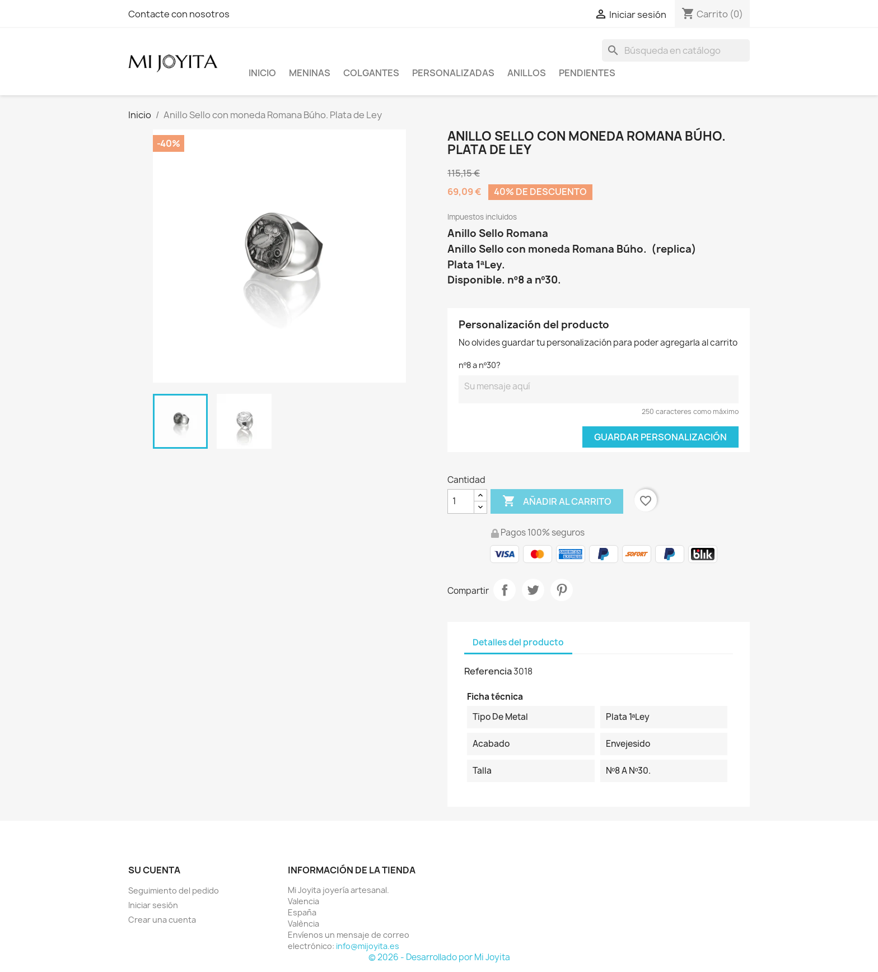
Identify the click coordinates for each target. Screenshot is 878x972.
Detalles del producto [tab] (518, 642)
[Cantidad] (460, 501)
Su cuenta (154, 870)
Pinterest (561, 590)
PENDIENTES (587, 73)
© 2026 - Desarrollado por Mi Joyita (439, 957)
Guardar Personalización (660, 437)
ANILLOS (526, 73)
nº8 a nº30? (480, 365)
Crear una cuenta (162, 919)
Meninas (309, 73)
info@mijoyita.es (367, 946)
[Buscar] (676, 50)
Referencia (488, 671)
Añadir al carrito (556, 501)
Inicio (262, 73)
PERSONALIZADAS (453, 73)
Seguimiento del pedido (173, 890)
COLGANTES (371, 73)
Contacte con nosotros (179, 14)
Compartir (504, 590)
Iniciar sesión (153, 905)
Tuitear (533, 590)
